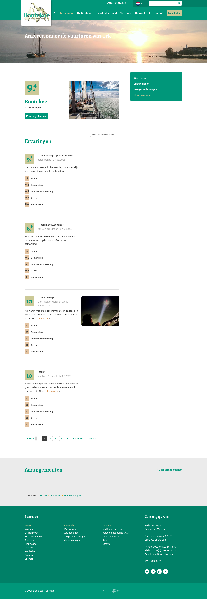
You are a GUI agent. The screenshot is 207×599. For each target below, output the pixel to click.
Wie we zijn (140, 78)
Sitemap (29, 558)
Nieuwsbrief (142, 13)
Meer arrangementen (168, 470)
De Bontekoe (85, 13)
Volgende (77, 438)
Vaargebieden (141, 83)
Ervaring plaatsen (36, 116)
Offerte (106, 543)
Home (28, 525)
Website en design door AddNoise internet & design (111, 591)
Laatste (91, 438)
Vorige (30, 438)
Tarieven (125, 13)
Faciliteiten (174, 13)
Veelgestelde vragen (145, 89)
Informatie (67, 13)
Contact (158, 13)
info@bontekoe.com (163, 554)
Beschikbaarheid (107, 13)
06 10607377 (116, 3)
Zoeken (29, 555)
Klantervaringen (143, 95)
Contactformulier (111, 536)
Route (105, 540)
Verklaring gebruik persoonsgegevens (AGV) (116, 531)
